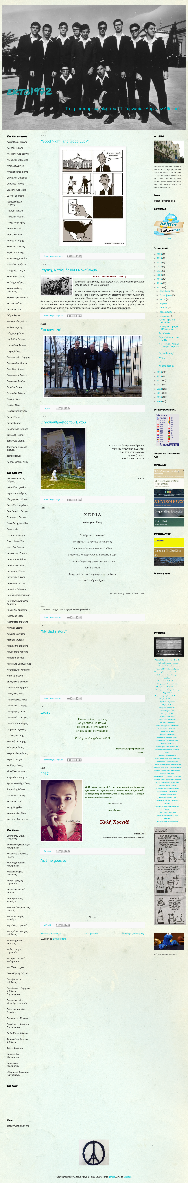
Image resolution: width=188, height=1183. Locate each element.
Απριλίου (164, 303)
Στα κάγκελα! (51, 330)
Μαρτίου (163, 307)
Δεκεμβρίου (165, 291)
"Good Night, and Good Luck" (65, 141)
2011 (159, 393)
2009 (159, 401)
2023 (159, 262)
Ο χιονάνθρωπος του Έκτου (63, 422)
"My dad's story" (54, 631)
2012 (159, 389)
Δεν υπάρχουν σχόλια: (53, 256)
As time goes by (54, 860)
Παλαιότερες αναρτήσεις (132, 933)
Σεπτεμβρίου (165, 295)
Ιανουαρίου (165, 316)
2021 (159, 271)
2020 (159, 275)
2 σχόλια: (48, 851)
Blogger (127, 1177)
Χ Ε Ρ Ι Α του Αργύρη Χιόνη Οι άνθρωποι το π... (169, 346)
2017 (159, 287)
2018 (159, 283)
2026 (159, 254)
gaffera (112, 1177)
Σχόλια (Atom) (59, 939)
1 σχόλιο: (48, 408)
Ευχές (45, 712)
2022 (159, 266)
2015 (159, 376)
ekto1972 (29, 91)
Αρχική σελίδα (91, 933)
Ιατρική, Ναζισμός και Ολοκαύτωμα (69, 270)
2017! (45, 774)
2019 (159, 279)
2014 (159, 380)
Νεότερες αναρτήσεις (51, 933)
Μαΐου (162, 299)
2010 (159, 397)
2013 (159, 384)
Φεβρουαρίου (166, 312)
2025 (159, 258)
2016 (159, 372)
